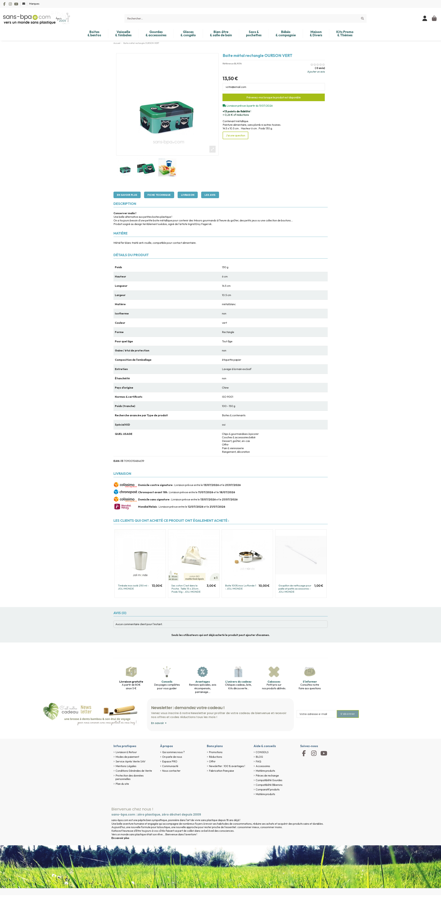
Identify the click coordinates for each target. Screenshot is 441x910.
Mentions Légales (126, 766)
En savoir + (159, 723)
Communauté (170, 766)
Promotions (215, 752)
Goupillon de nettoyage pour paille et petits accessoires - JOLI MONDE (295, 588)
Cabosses (274, 681)
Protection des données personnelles (130, 777)
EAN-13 (118, 461)
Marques (34, 3)
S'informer (310, 681)
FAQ (258, 761)
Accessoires (263, 766)
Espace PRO (169, 761)
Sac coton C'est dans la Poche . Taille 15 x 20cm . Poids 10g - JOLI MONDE (185, 588)
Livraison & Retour (126, 752)
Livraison (187, 194)
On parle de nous (172, 756)
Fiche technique (159, 194)
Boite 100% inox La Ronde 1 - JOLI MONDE (240, 587)
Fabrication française (221, 770)
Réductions (215, 756)
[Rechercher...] (362, 18)
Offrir (212, 761)
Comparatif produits (268, 789)
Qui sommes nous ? (173, 752)
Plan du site (122, 783)
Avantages (202, 681)
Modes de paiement (127, 756)
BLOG (259, 756)
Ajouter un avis (316, 71)
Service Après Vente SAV (130, 761)
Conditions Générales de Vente (134, 770)
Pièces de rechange (267, 775)
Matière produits (265, 770)
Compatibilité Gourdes (269, 780)
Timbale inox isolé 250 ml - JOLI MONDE (133, 587)
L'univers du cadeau (238, 681)
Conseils (166, 681)
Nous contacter (171, 770)
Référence (228, 63)
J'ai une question (235, 135)
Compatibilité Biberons (269, 784)
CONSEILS (262, 752)
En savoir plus (127, 194)
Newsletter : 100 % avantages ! (227, 766)
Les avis (210, 194)
